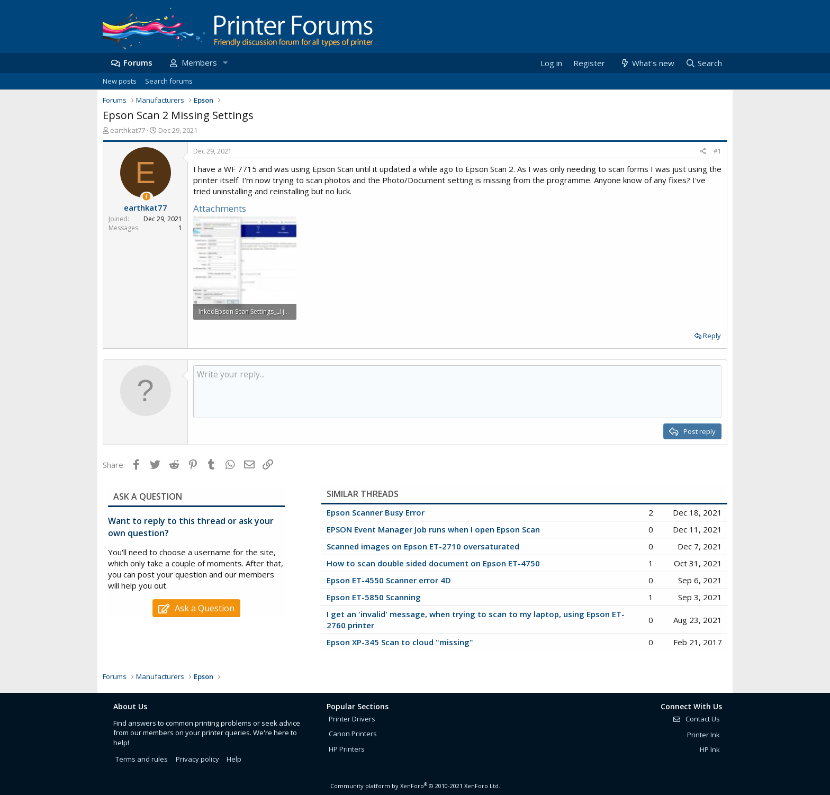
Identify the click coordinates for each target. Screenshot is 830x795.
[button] (225, 63)
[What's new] (646, 63)
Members (199, 62)
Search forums (169, 81)
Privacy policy (197, 759)
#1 (717, 151)
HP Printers (347, 749)
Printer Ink (703, 734)
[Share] (703, 152)
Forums (137, 62)
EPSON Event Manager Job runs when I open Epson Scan (433, 529)
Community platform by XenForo (415, 786)
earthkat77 (127, 130)
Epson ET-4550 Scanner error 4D (389, 580)
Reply (712, 335)
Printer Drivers (352, 719)
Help (234, 759)
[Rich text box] (457, 391)
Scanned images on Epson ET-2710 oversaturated (423, 546)
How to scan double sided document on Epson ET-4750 (433, 563)
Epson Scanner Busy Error (376, 512)
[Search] (703, 63)
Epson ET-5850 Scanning (374, 597)
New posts (120, 81)
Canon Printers (353, 733)
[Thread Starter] (146, 196)
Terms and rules (141, 759)
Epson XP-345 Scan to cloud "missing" (400, 642)
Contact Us (696, 719)
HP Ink (710, 749)
